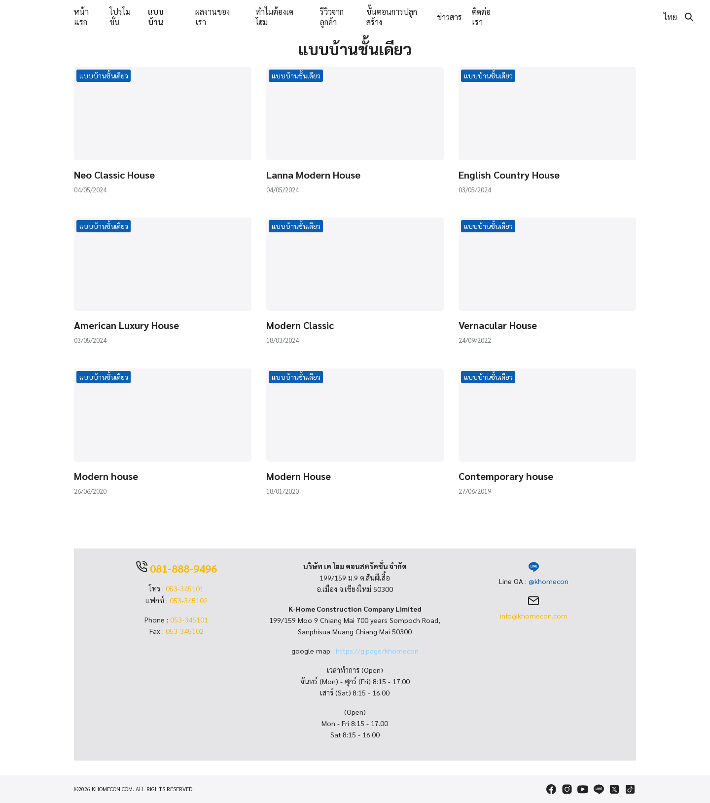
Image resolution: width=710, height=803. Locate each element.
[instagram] (567, 789)
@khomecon (548, 581)
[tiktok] (630, 789)
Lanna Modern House (313, 174)
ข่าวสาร (449, 17)
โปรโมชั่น (120, 16)
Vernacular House (498, 325)
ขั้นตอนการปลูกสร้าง (391, 16)
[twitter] (614, 789)
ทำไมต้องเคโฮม (274, 16)
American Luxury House (126, 325)
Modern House (298, 476)
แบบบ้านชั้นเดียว (103, 75)
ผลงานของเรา (212, 16)
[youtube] (583, 789)
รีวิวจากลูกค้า (332, 16)
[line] (598, 789)
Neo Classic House (114, 174)
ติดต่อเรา (481, 16)
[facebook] (551, 789)
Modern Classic (300, 325)
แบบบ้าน (156, 16)
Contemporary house (506, 476)
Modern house (106, 476)
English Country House (509, 174)
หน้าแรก (81, 16)
